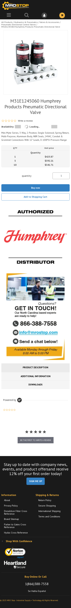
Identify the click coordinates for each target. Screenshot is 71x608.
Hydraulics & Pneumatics (26, 22)
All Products (7, 22)
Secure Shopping (47, 505)
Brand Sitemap (11, 519)
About (7, 500)
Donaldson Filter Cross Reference (15, 512)
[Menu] (9, 15)
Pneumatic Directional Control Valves (18, 24)
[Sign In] (44, 15)
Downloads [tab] (35, 384)
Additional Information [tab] (35, 376)
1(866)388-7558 (37, 584)
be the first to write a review (35, 440)
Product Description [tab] (35, 367)
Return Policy (44, 500)
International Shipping (49, 511)
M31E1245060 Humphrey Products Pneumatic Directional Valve (30, 26)
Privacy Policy (11, 505)
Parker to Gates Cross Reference (15, 526)
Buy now (35, 187)
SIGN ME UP (35, 481)
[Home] (16, 5)
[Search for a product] (27, 15)
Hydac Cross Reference (16, 532)
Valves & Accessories (49, 22)
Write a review (25, 120)
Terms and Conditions (49, 516)
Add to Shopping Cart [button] (35, 196)
